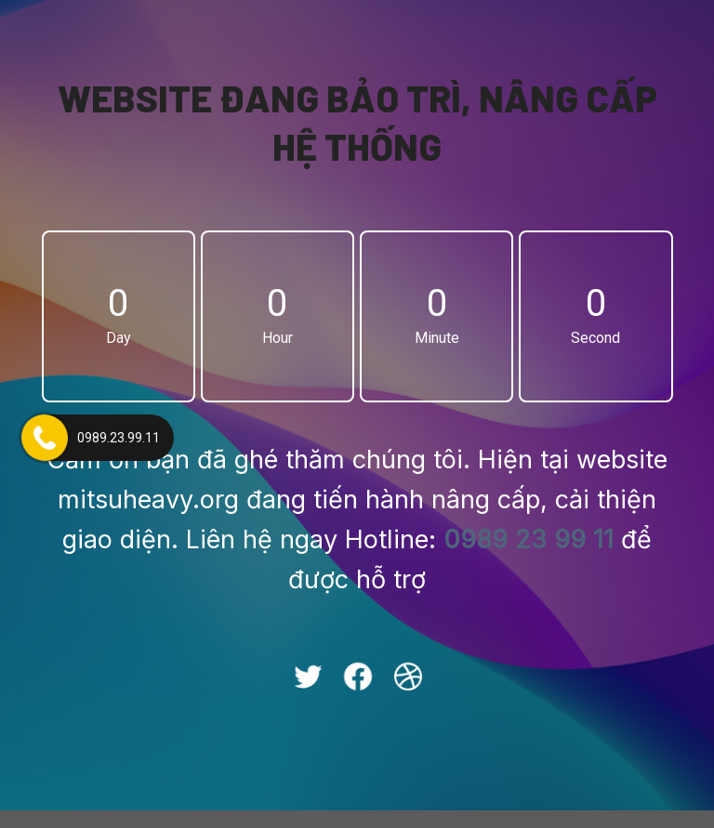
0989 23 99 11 (528, 548)
